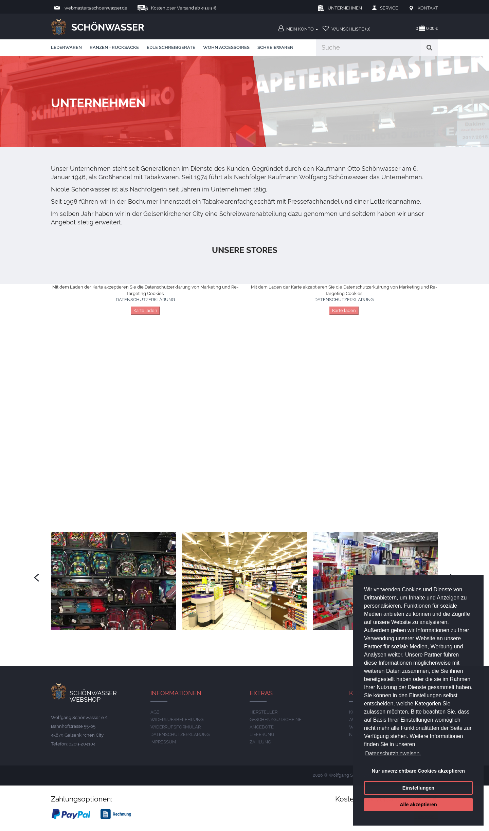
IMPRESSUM (163, 741)
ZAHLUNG (260, 741)
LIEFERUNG (262, 734)
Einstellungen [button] (418, 788)
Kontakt (428, 8)
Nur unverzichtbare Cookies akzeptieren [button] (418, 771)
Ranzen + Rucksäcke (114, 47)
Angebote (262, 727)
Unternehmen (345, 8)
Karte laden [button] (145, 310)
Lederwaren (66, 47)
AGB (155, 712)
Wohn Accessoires (226, 47)
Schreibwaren (275, 47)
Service (389, 8)
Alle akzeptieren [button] (418, 804)
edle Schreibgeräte (171, 47)
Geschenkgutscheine (276, 719)
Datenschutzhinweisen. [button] (393, 753)
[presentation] (36, 577)
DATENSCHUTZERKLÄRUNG (145, 299)
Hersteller (263, 712)
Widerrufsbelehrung (176, 719)
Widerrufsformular (175, 727)
